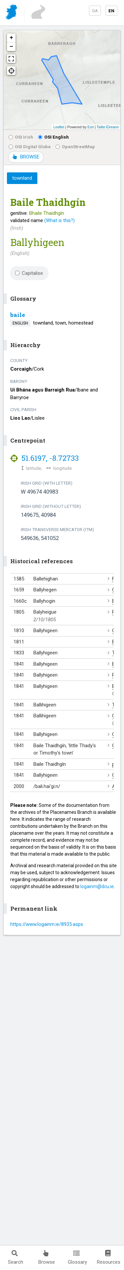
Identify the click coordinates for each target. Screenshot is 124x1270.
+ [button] (11, 38)
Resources (108, 1257)
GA (95, 10)
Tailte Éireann (108, 127)
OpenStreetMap (75, 146)
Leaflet (58, 127)
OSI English (53, 137)
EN (111, 10)
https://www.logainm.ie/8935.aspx (46, 924)
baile (17, 315)
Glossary (77, 1257)
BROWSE (26, 157)
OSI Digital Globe (30, 146)
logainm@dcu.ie (97, 886)
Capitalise (29, 273)
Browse (46, 1257)
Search (15, 1257)
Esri (91, 127)
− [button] (11, 47)
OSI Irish (21, 137)
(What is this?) (59, 220)
